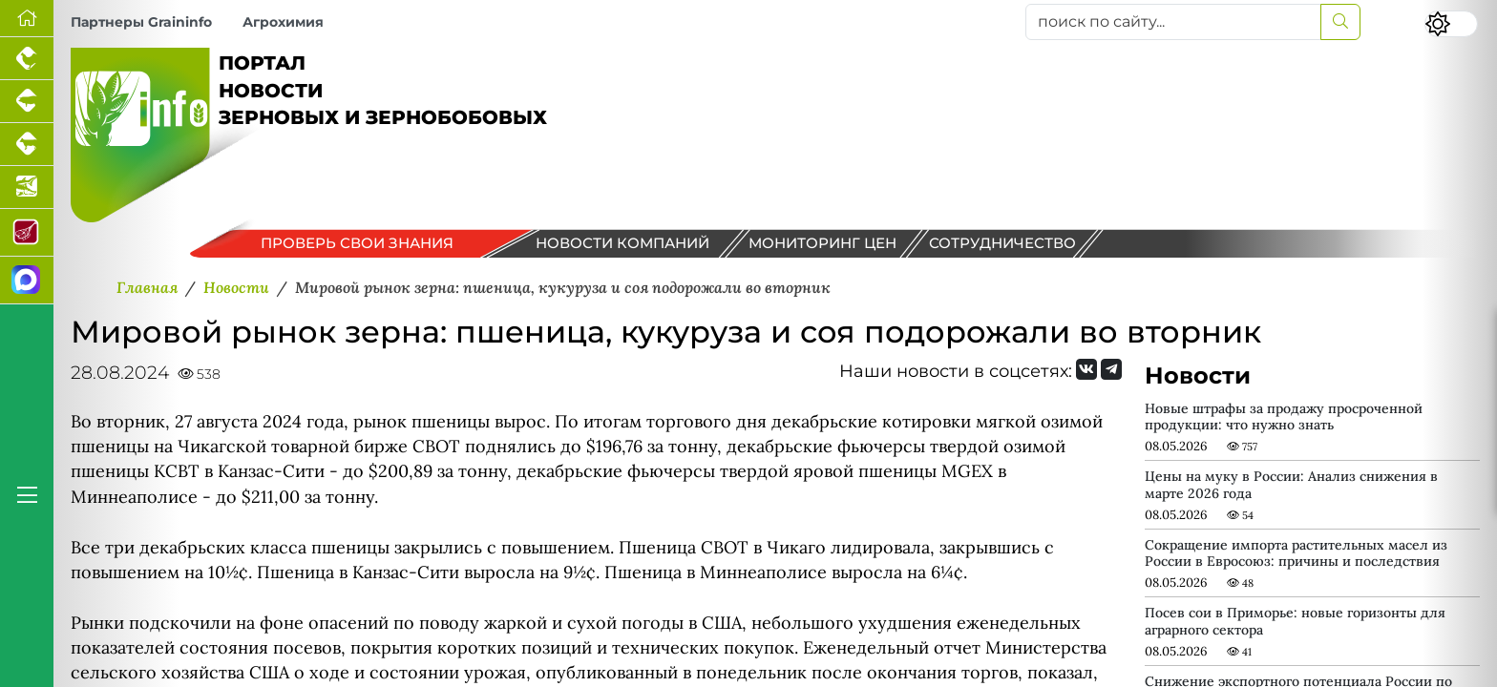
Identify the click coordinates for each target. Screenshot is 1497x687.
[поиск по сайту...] (1173, 22)
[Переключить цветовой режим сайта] (1451, 23)
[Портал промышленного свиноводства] (26, 101)
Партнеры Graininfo (141, 22)
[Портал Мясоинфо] (26, 233)
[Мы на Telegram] (1111, 369)
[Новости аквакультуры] (26, 187)
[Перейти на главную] (26, 18)
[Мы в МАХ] (26, 280)
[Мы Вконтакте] (1086, 369)
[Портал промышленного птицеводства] (26, 58)
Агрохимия (283, 22)
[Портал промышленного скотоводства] (26, 144)
